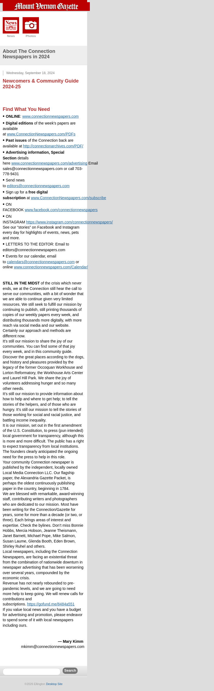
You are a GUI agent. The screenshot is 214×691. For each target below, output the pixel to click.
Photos (31, 36)
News (11, 36)
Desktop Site (54, 684)
